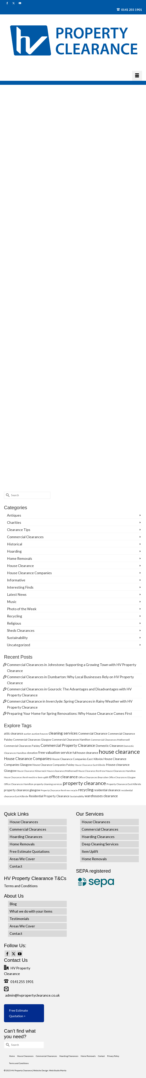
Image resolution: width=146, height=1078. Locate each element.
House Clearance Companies (29, 573)
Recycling (14, 616)
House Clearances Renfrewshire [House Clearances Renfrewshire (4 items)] (20, 777)
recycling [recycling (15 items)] (85, 789)
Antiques (14, 515)
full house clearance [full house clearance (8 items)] (85, 752)
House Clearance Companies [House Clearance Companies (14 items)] (27, 758)
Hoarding (14, 551)
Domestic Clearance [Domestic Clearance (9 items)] (109, 745)
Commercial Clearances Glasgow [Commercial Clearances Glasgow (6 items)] (32, 739)
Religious (14, 623)
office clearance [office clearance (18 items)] (63, 776)
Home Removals (19, 558)
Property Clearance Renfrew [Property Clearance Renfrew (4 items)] (55, 790)
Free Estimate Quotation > (18, 1013)
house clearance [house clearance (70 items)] (119, 751)
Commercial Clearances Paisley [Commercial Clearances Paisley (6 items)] (22, 745)
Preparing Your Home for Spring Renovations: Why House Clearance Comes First (69, 713)
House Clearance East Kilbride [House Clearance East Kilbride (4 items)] (90, 765)
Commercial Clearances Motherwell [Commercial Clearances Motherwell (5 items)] (110, 739)
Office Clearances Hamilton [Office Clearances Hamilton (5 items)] (18, 784)
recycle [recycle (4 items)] (74, 790)
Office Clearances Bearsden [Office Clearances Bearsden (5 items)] (93, 777)
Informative (16, 580)
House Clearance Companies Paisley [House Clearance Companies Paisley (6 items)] (53, 764)
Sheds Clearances (20, 630)
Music (12, 602)
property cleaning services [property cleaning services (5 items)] (48, 784)
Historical (14, 544)
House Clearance (20, 566)
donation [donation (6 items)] (32, 752)
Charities (14, 522)
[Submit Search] (7, 495)
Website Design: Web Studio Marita (49, 1070)
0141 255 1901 (129, 9)
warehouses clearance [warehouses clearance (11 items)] (101, 796)
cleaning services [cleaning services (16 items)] (63, 733)
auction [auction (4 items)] (27, 733)
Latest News (16, 594)
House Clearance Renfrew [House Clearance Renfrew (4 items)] (91, 771)
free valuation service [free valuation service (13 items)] (55, 752)
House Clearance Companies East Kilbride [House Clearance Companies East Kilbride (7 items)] (77, 759)
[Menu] (137, 76)
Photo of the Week (21, 609)
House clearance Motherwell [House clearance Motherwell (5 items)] (62, 770)
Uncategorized (18, 645)
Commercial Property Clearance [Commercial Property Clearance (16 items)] (68, 745)
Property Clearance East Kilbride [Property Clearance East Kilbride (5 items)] (124, 784)
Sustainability (17, 638)
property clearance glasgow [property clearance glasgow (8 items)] (22, 790)
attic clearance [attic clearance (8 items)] (13, 733)
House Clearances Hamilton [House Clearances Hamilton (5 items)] (121, 770)
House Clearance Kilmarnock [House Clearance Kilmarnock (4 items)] (31, 771)
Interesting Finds (20, 587)
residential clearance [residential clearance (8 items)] (107, 790)
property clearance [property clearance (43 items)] (84, 783)
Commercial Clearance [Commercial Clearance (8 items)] (92, 733)
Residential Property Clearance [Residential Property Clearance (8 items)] (49, 796)
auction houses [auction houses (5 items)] (40, 733)
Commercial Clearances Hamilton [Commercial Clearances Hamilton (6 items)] (71, 739)
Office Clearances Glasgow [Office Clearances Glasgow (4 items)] (122, 777)
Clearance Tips (18, 530)
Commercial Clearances (25, 537)
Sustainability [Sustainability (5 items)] (77, 796)
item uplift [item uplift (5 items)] (43, 777)
